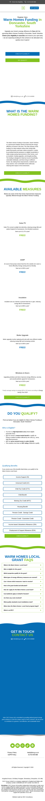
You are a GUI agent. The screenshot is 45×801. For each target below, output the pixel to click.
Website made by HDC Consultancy (22, 797)
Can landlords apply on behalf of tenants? (16, 594)
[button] (23, 7)
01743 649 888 (33, 755)
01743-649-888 (31, 2)
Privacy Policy (12, 752)
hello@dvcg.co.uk (33, 752)
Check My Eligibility (17, 2)
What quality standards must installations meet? (18, 602)
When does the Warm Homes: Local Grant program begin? (21, 606)
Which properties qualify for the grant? (15, 573)
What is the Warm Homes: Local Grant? (15, 565)
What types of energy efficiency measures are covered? (20, 577)
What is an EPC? (9, 610)
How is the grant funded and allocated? (15, 585)
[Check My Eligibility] (10, 2)
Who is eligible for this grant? (13, 569)
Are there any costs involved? (13, 598)
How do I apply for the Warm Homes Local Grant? (19, 589)
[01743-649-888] (25, 2)
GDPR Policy (12, 755)
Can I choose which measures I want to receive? (18, 581)
